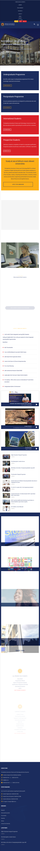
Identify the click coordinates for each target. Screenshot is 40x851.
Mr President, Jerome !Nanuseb (17, 506)
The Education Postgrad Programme (18, 474)
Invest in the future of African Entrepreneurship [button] (15, 361)
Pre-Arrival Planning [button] (9, 366)
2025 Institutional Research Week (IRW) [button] (13, 370)
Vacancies (20, 10)
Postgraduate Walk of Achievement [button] (12, 386)
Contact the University (5, 823)
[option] (20, 47)
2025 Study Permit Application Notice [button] (12, 356)
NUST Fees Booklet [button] (8, 347)
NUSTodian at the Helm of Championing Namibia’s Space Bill (23, 467)
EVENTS (20, 18)
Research (3, 810)
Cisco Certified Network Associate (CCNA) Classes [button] (15, 352)
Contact (20, 13)
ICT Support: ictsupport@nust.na (8, 801)
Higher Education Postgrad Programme (19, 455)
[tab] (20, 334)
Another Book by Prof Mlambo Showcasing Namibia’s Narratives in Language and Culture (24, 481)
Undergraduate (7, 85)
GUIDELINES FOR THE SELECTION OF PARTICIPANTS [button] (15, 375)
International (7, 129)
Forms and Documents (20, 1)
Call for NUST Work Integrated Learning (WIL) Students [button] (16, 334)
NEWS (20, 16)
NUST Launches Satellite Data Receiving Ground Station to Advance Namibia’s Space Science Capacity (22, 501)
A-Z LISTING (20, 19)
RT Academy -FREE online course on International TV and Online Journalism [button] (18, 380)
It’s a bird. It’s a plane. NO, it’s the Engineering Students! (22, 487)
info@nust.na (4, 780)
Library (20, 4)
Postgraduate (7, 107)
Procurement (20, 7)
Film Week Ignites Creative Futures (18, 461)
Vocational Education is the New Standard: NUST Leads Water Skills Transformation (23, 494)
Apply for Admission (18, 184)
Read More (5, 342)
